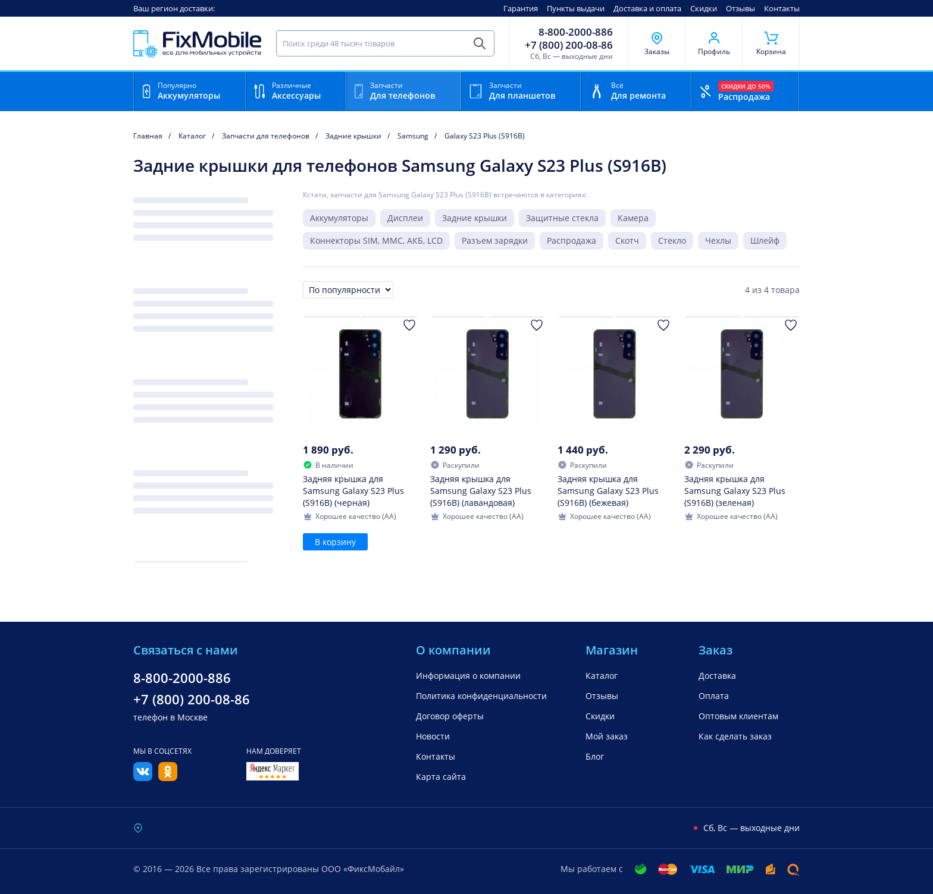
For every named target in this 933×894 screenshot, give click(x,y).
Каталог (602, 675)
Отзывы (740, 8)
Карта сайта (441, 776)
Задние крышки (474, 218)
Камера (633, 218)
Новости (433, 736)
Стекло (672, 240)
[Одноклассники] (167, 777)
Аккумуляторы (339, 218)
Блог (595, 756)
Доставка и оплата (647, 8)
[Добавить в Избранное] (409, 325)
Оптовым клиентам (738, 716)
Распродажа (571, 240)
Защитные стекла (562, 218)
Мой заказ (607, 736)
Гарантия (520, 8)
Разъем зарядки (495, 240)
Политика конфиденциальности (481, 695)
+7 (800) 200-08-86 (569, 45)
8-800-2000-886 (575, 32)
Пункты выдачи (576, 8)
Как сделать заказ (735, 736)
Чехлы (718, 240)
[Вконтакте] (142, 777)
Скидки (703, 8)
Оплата (714, 695)
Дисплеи (405, 218)
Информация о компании (468, 675)
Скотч (627, 240)
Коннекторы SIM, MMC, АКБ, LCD (376, 240)
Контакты (782, 8)
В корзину (335, 541)
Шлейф (764, 240)
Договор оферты (450, 716)
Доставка (717, 675)
